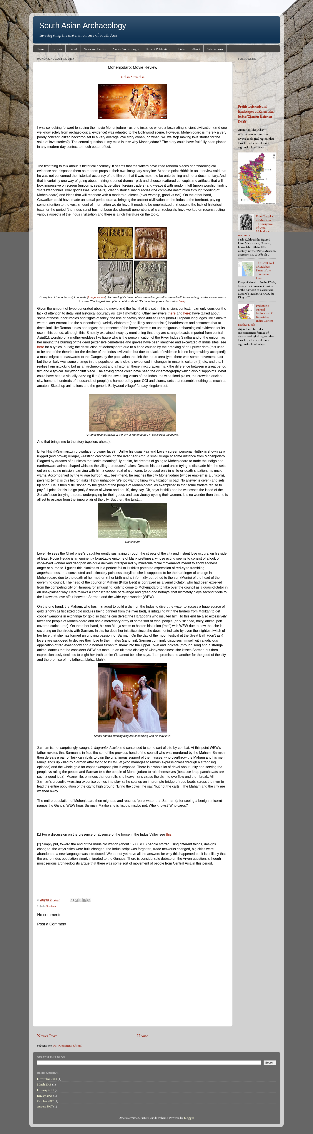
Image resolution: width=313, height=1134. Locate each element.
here (182, 301)
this (168, 834)
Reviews (57, 49)
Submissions (215, 49)
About (196, 49)
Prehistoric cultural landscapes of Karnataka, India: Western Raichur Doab (256, 114)
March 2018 (44, 1084)
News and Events (95, 49)
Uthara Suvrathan (133, 77)
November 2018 (47, 1079)
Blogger (189, 1118)
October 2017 (45, 1101)
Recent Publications (158, 49)
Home (41, 49)
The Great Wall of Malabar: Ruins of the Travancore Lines (265, 270)
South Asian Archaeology (82, 25)
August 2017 (45, 1106)
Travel (73, 49)
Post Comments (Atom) (68, 1045)
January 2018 (45, 1095)
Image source (96, 297)
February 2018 (45, 1090)
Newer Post (47, 1036)
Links (181, 49)
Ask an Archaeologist (126, 49)
